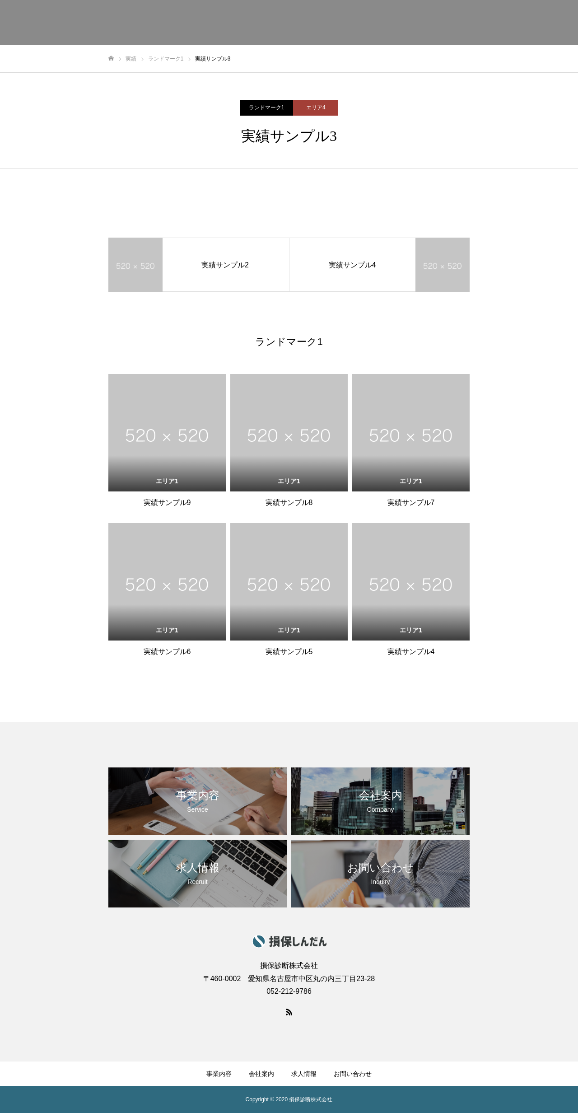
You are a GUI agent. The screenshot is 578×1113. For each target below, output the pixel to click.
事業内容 (219, 1073)
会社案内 (261, 1073)
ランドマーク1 (266, 107)
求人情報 (304, 1073)
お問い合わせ (353, 1073)
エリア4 (316, 107)
